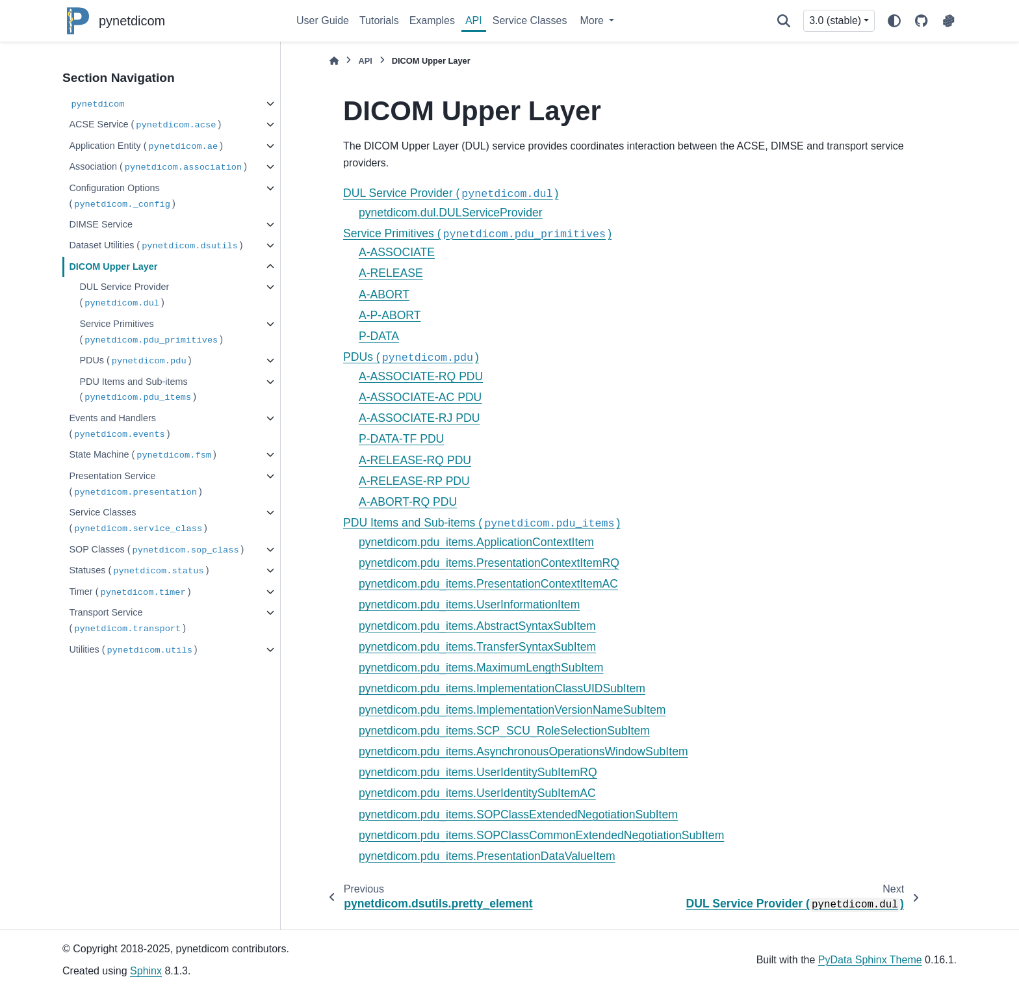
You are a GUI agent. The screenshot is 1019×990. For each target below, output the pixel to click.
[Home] (334, 61)
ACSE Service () (145, 125)
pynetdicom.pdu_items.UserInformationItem (469, 604)
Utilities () (133, 650)
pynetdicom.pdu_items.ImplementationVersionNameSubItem (512, 709)
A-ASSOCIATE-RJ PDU (419, 417)
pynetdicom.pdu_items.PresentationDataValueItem (487, 856)
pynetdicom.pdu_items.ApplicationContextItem (476, 542)
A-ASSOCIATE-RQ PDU (421, 376)
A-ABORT (384, 294)
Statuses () (139, 571)
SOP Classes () (156, 550)
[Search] (784, 21)
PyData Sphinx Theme (870, 959)
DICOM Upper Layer (113, 266)
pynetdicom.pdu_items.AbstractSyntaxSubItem (477, 625)
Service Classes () (138, 521)
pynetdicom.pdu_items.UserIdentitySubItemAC (477, 793)
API (473, 20)
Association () (158, 167)
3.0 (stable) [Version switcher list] (835, 20)
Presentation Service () (135, 485)
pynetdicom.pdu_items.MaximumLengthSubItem (481, 667)
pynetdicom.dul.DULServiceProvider (451, 212)
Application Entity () (146, 146)
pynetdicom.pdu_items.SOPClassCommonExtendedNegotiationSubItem (541, 835)
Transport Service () (127, 621)
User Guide (322, 20)
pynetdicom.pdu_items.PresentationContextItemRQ (489, 562)
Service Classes (530, 20)
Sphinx (146, 970)
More (593, 20)
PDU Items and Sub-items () (137, 390)
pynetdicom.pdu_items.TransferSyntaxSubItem (477, 646)
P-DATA (379, 336)
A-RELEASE (391, 273)
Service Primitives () (151, 332)
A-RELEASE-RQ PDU (415, 460)
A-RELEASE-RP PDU (414, 481)
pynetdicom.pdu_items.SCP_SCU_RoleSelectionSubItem (504, 730)
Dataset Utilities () (155, 246)
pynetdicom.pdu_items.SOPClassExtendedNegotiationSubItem (518, 814)
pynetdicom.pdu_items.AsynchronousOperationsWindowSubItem (523, 751)
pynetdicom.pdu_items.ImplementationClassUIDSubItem (502, 688)
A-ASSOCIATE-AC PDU (420, 397)
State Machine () (142, 455)
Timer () (129, 592)
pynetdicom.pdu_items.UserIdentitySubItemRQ (478, 772)
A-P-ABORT (389, 315)
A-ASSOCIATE (397, 252)
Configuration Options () (122, 197)
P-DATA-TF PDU (401, 438)
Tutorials (379, 20)
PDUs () (135, 361)
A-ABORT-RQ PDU (408, 501)
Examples (432, 20)
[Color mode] (894, 21)
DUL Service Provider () (124, 295)
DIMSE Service (101, 224)
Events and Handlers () (119, 427)
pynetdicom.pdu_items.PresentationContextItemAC (488, 583)
